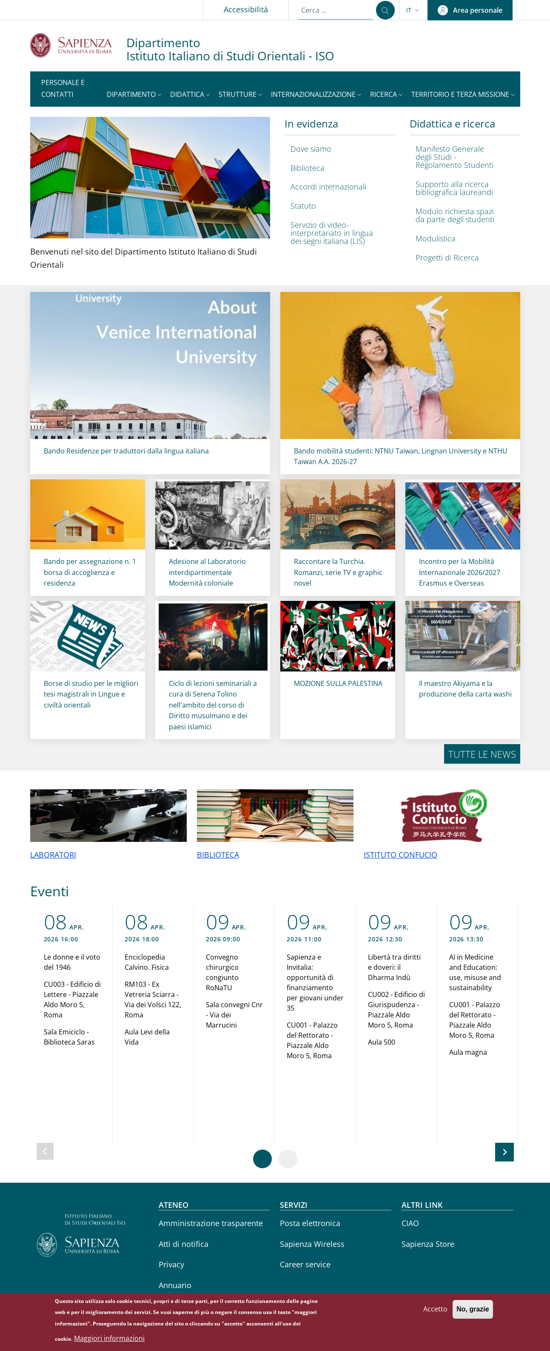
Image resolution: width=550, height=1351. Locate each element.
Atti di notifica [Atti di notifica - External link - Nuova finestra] (183, 1244)
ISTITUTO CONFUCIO (400, 855)
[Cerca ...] (385, 10)
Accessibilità (246, 9)
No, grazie (472, 1309)
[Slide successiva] (504, 1152)
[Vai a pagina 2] (288, 1159)
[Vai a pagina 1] (262, 1159)
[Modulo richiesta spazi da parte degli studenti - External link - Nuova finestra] (462, 215)
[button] (413, 10)
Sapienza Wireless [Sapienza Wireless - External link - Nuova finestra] (312, 1244)
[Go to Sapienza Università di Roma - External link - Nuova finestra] (78, 45)
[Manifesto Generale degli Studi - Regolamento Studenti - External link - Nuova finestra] (462, 157)
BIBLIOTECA (218, 855)
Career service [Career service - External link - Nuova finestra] (305, 1264)
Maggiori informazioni (109, 1338)
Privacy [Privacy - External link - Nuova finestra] (171, 1264)
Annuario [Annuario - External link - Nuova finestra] (175, 1285)
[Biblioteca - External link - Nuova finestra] (337, 168)
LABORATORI (53, 855)
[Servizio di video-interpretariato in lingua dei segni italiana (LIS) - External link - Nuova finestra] (337, 233)
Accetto (435, 1309)
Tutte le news (482, 754)
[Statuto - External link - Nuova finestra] (337, 205)
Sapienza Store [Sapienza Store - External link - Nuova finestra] (428, 1244)
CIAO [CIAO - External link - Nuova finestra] (410, 1223)
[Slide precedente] (45, 1151)
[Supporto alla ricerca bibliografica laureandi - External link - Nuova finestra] (462, 188)
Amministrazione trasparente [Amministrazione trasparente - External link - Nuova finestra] (211, 1223)
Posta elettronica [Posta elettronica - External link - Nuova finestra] (310, 1223)
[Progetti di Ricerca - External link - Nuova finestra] (462, 257)
